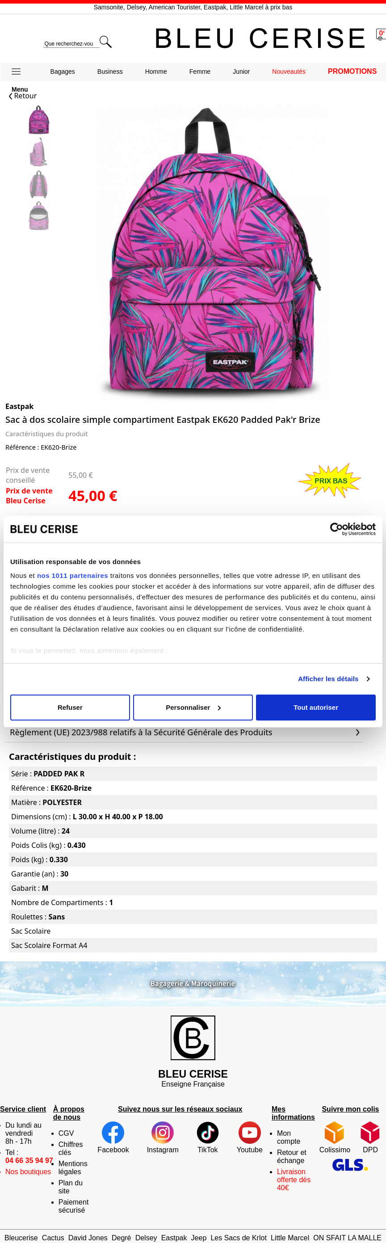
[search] (71, 44)
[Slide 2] (39, 185)
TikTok (208, 1137)
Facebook (113, 1137)
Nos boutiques (28, 1172)
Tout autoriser (316, 707)
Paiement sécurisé (74, 1206)
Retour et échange (291, 1156)
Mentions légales (73, 1168)
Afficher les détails (328, 679)
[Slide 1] (39, 153)
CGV (66, 1133)
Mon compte (288, 1137)
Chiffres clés (71, 1148)
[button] (19, 72)
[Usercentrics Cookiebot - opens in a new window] (337, 529)
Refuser (70, 707)
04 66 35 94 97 (29, 1160)
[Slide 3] (39, 216)
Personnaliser (193, 707)
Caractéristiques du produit (46, 434)
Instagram (163, 1137)
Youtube (250, 1137)
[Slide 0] (39, 121)
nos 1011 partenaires (72, 575)
